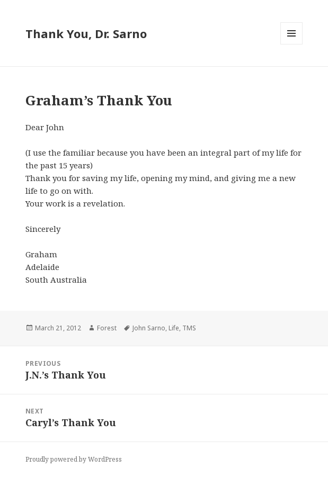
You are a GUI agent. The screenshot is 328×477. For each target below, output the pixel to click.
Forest (107, 327)
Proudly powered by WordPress (73, 459)
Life (174, 327)
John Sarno (148, 327)
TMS (189, 327)
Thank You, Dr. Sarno (86, 33)
